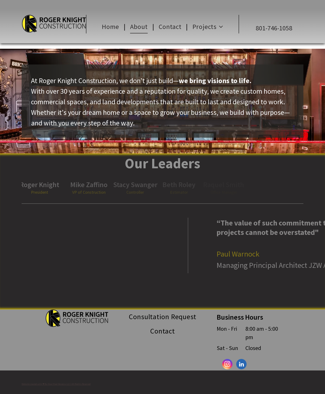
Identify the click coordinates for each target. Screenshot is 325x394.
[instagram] (227, 364)
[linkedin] (241, 364)
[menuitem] (111, 26)
